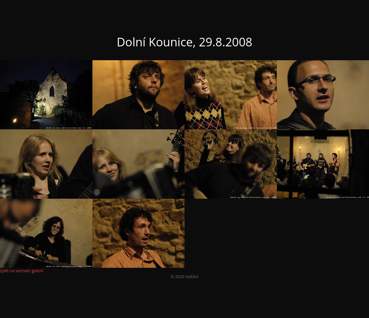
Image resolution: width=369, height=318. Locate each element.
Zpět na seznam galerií (21, 270)
